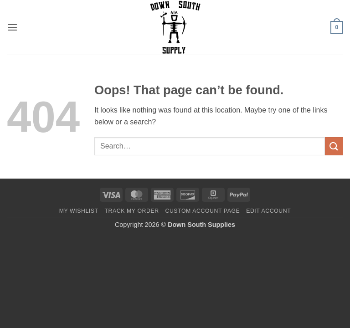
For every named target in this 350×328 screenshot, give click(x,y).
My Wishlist (78, 211)
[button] (12, 27)
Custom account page (202, 211)
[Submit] (334, 146)
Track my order (131, 211)
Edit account (268, 211)
